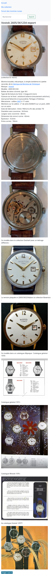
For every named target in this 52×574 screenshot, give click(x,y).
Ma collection (6, 7)
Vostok (11, 86)
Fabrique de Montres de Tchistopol (26, 84)
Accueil (4, 3)
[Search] (14, 17)
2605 (19, 101)
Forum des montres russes (11, 11)
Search (31, 17)
